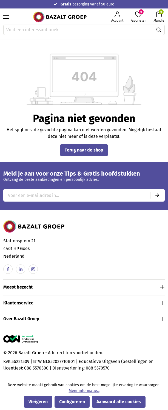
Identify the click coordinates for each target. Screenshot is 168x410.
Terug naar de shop (84, 150)
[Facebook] (8, 269)
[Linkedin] (20, 269)
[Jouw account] (117, 16)
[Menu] (6, 17)
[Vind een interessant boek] (78, 30)
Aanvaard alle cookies (118, 401)
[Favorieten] (138, 16)
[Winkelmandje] (159, 16)
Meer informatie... (84, 390)
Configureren (72, 401)
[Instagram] (33, 269)
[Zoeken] (159, 30)
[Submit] (157, 195)
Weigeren (38, 401)
